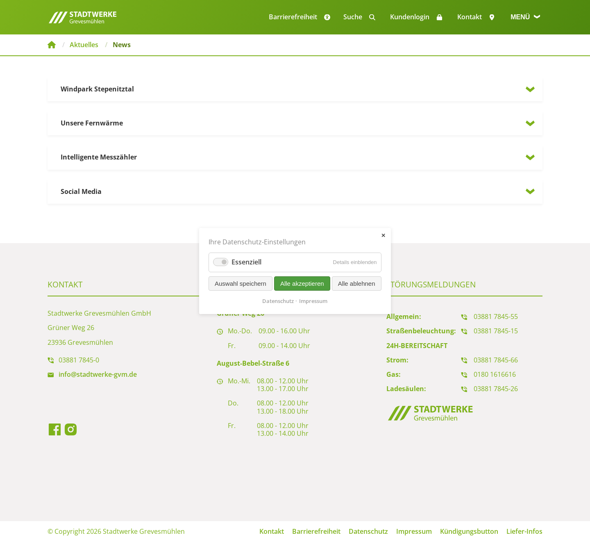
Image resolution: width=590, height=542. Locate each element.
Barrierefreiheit (316, 531)
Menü (525, 17)
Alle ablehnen (356, 283)
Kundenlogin (409, 16)
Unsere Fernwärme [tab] (92, 123)
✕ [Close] (383, 235)
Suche (352, 16)
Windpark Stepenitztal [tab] (97, 88)
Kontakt (469, 16)
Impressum (414, 531)
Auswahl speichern (240, 283)
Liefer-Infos (524, 531)
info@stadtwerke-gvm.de (98, 374)
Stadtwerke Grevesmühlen (52, 45)
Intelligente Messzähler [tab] (99, 157)
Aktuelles (84, 44)
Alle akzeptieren (302, 283)
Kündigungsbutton (469, 531)
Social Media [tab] (81, 191)
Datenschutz (368, 531)
